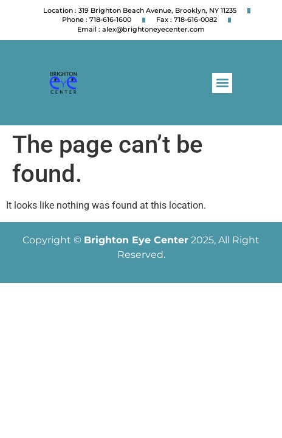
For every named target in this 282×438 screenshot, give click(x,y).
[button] (222, 83)
